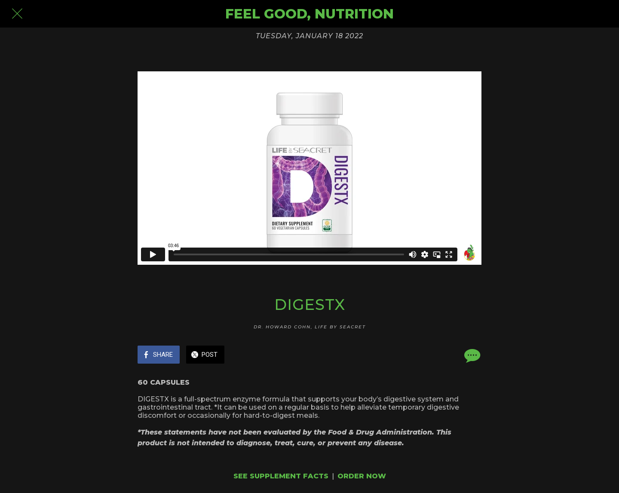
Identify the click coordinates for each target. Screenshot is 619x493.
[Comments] (471, 355)
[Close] (17, 14)
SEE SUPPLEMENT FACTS (280, 476)
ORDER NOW (361, 476)
